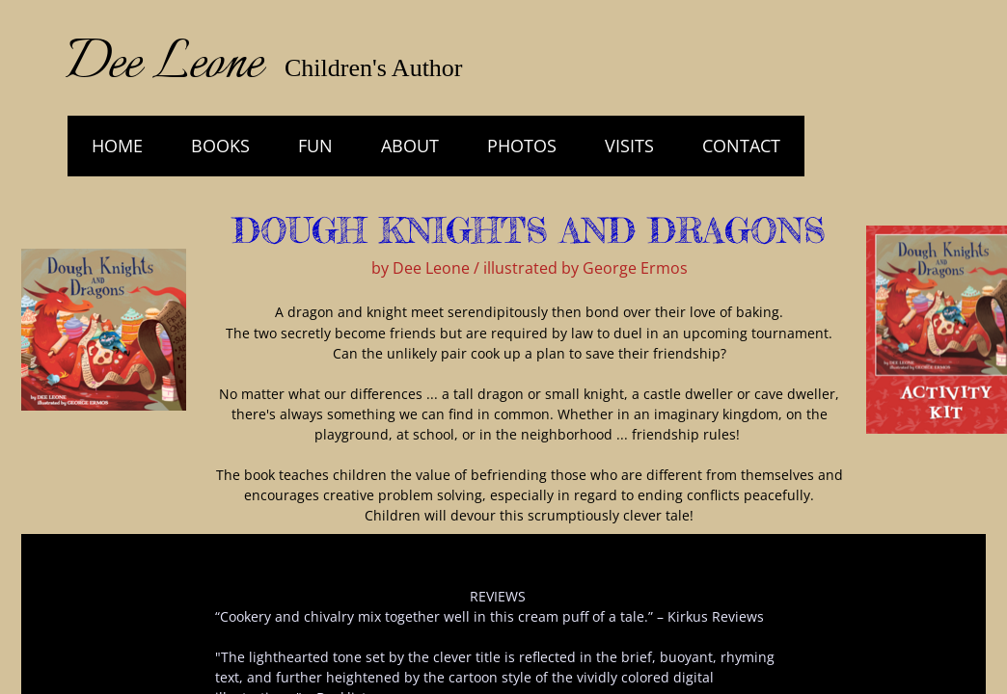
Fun (315, 145)
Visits (629, 145)
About (410, 145)
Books (220, 145)
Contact (741, 145)
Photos (522, 145)
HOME (117, 145)
